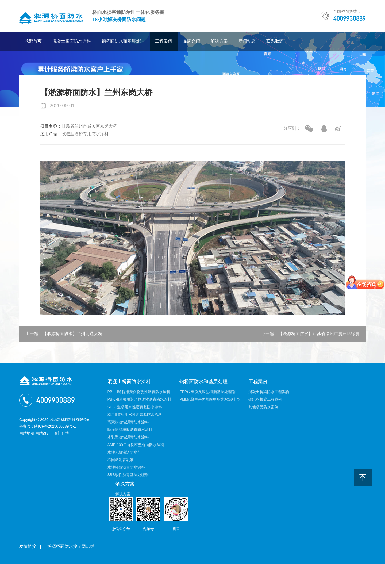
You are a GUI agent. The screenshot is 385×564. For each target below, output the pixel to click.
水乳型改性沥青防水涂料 (128, 437)
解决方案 (219, 41)
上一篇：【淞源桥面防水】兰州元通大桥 (63, 333)
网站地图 (26, 433)
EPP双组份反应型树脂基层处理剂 (207, 392)
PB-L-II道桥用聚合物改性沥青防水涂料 (139, 399)
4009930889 (349, 18)
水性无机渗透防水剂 (124, 452)
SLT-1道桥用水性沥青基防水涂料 (134, 407)
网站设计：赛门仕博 (52, 433)
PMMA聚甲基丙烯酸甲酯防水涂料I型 (209, 399)
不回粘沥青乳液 (120, 460)
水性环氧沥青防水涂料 (126, 467)
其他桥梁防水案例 (263, 407)
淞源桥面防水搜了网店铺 (70, 546)
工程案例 (163, 41)
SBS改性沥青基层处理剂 (128, 475)
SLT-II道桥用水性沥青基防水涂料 (134, 414)
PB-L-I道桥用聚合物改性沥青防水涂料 (139, 392)
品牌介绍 (191, 41)
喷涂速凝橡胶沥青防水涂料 (129, 429)
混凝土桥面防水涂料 (71, 41)
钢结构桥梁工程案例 (265, 399)
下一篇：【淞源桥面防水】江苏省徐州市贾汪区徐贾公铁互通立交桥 (310, 336)
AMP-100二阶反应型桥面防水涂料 (135, 445)
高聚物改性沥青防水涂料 (128, 422)
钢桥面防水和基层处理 (123, 41)
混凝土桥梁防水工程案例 (269, 392)
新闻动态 (247, 41)
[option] (192, 238)
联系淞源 (274, 41)
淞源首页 (33, 41)
